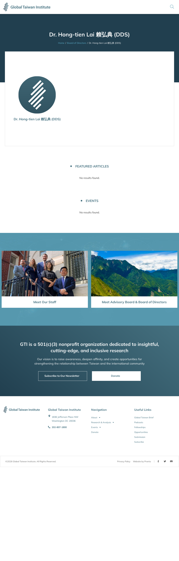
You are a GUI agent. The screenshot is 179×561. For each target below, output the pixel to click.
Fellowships (139, 427)
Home (61, 43)
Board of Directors (76, 43)
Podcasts (138, 422)
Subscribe (139, 442)
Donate (94, 432)
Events (96, 427)
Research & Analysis (102, 422)
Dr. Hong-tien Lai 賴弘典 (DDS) (37, 119)
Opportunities (141, 432)
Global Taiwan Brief (143, 417)
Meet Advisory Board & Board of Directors (134, 302)
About (95, 417)
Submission (139, 437)
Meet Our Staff (44, 302)
